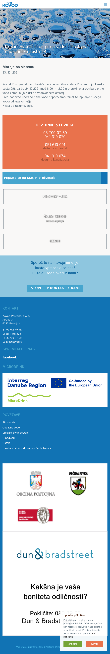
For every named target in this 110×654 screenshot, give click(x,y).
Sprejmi (72, 644)
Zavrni (94, 644)
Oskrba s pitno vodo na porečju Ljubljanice (27, 448)
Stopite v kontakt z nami (55, 288)
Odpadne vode (11, 428)
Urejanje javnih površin (15, 433)
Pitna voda (8, 422)
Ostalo (6, 443)
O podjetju (8, 438)
